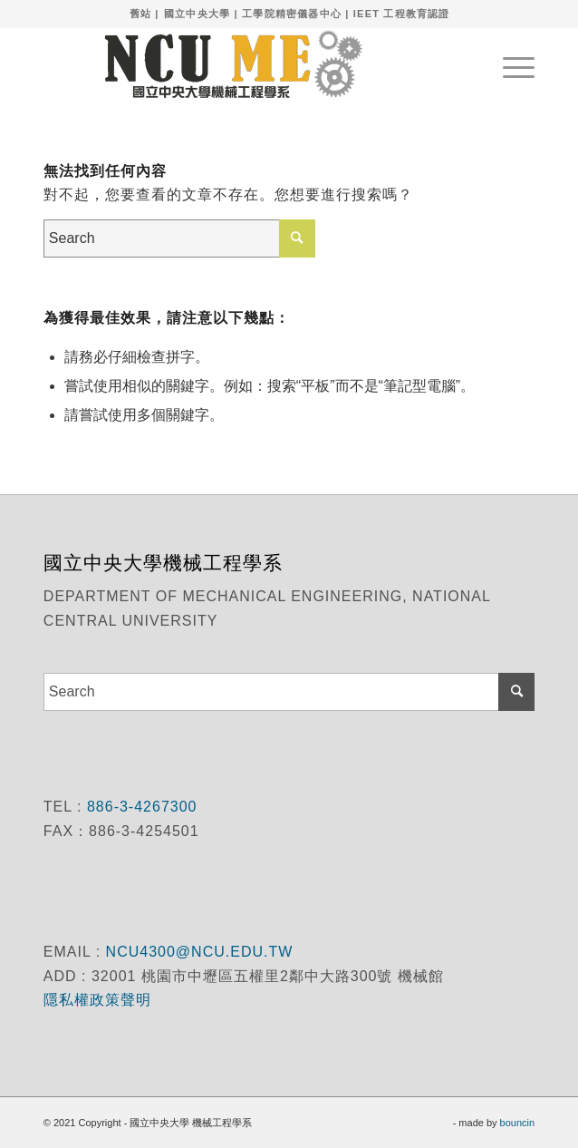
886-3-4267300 (139, 806)
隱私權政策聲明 (99, 999)
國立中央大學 (197, 13)
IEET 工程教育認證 (401, 13)
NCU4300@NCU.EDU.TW (200, 951)
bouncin (517, 1122)
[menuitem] (510, 64)
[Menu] (510, 64)
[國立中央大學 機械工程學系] (240, 64)
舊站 (140, 13)
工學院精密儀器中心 (292, 13)
